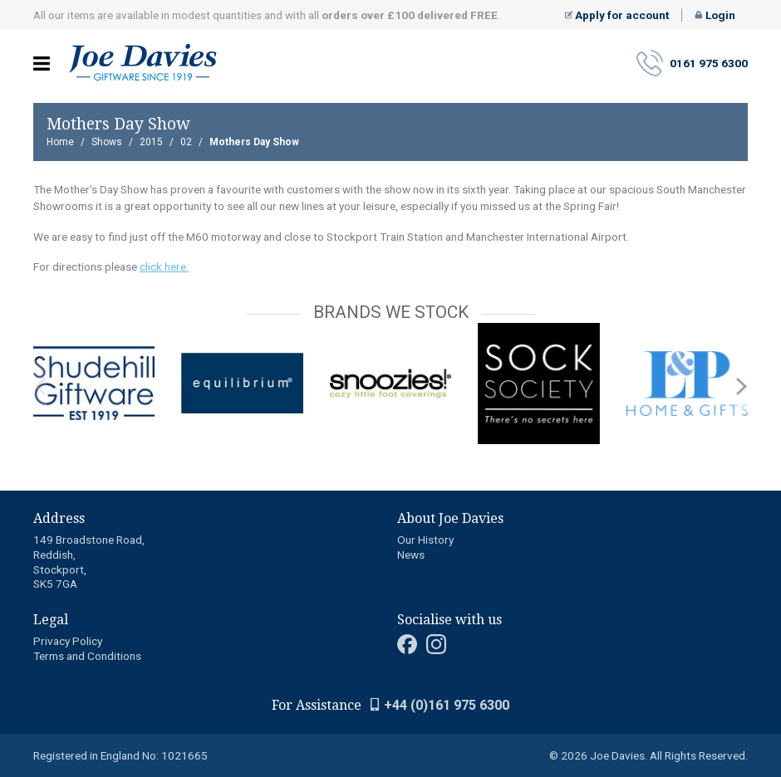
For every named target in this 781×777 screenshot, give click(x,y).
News (411, 554)
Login (715, 15)
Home (60, 142)
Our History (425, 539)
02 (186, 142)
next (741, 386)
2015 (151, 142)
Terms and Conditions (87, 655)
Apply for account (617, 15)
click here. (164, 266)
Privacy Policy (67, 641)
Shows (106, 142)
